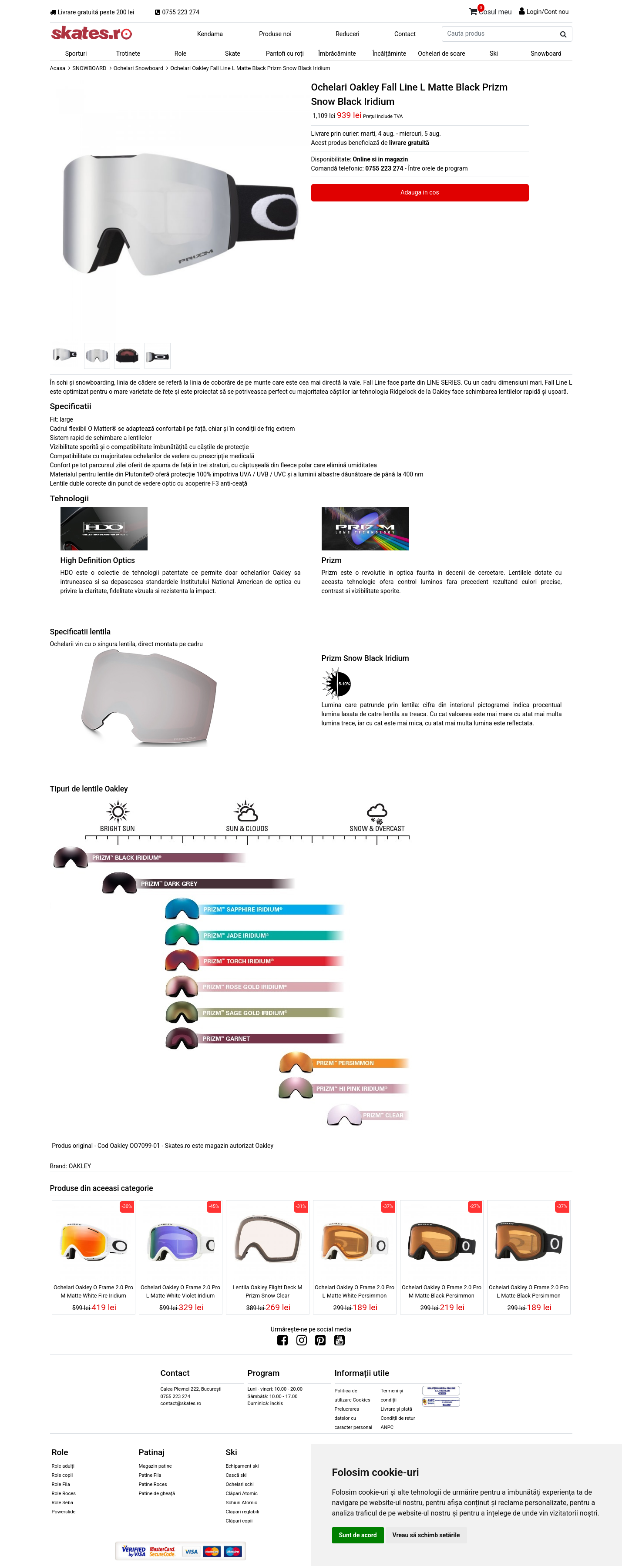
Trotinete (128, 53)
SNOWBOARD (89, 68)
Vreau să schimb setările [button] (426, 1535)
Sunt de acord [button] (358, 1535)
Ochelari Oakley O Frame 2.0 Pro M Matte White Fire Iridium (93, 1291)
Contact (405, 33)
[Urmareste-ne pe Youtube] (339, 1342)
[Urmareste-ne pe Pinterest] (320, 1342)
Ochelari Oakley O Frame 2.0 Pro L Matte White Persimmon (354, 1291)
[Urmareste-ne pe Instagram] (301, 1342)
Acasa (58, 68)
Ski (494, 53)
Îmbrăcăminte (337, 53)
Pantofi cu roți (285, 53)
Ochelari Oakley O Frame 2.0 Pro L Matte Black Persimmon (528, 1291)
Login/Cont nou (548, 11)
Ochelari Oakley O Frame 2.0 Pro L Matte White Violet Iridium (180, 1291)
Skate (232, 53)
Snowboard (546, 53)
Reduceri (348, 33)
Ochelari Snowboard (139, 68)
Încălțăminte (390, 53)
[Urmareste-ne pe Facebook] (282, 1342)
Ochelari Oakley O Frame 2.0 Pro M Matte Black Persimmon (441, 1291)
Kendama (210, 33)
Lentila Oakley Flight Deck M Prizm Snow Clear (267, 1291)
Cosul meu (490, 10)
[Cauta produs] (563, 34)
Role (180, 53)
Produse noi (275, 33)
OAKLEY (80, 1166)
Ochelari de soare (441, 53)
